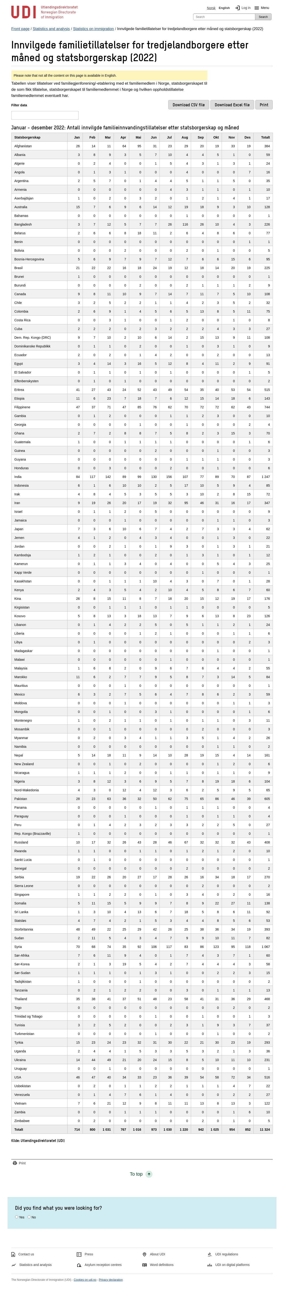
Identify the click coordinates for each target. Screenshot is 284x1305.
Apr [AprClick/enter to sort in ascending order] (123, 137)
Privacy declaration (111, 1279)
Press (89, 1254)
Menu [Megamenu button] (260, 8)
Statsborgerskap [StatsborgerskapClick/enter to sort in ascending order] (27, 137)
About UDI (157, 1254)
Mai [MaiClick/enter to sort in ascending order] (138, 137)
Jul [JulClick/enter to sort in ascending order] (169, 137)
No (34, 1217)
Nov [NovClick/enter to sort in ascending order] (232, 137)
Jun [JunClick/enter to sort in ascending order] (154, 137)
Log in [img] (242, 8)
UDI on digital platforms (232, 1265)
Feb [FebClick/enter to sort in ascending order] (92, 137)
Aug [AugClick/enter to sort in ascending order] (185, 137)
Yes (21, 1217)
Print (19, 1163)
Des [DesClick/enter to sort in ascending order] (247, 137)
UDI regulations (226, 1254)
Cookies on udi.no (85, 1279)
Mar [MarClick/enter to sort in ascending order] (108, 137)
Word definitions (161, 1265)
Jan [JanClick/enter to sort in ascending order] (77, 137)
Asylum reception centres (103, 1265)
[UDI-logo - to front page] (44, 19)
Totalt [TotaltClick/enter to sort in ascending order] (265, 137)
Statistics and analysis (35, 1265)
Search (263, 17)
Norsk (211, 8)
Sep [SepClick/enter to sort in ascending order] (201, 137)
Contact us (26, 1254)
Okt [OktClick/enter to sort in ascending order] (216, 137)
